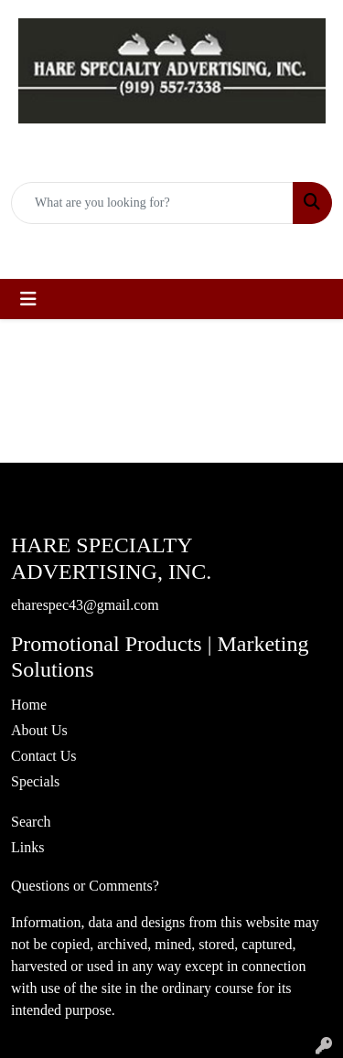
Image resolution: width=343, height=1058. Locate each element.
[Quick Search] (152, 203)
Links (27, 847)
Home (29, 704)
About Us (39, 730)
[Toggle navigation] (28, 299)
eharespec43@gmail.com (183, 243)
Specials (35, 781)
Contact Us (44, 756)
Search (31, 821)
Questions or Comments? (85, 885)
